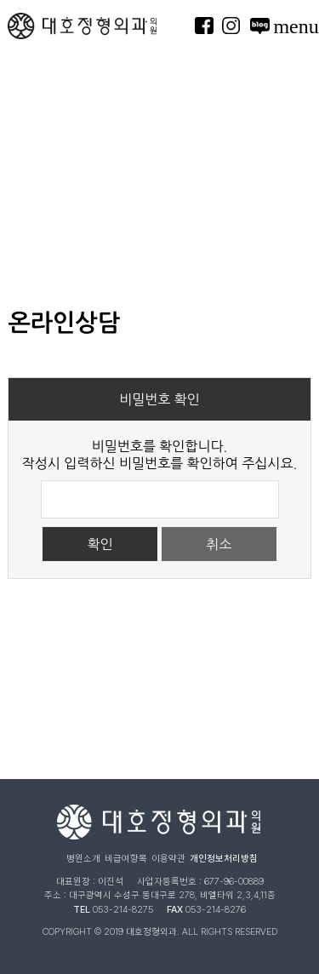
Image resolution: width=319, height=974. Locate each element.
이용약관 (168, 858)
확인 (100, 544)
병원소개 (83, 858)
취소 (218, 544)
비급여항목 (126, 858)
